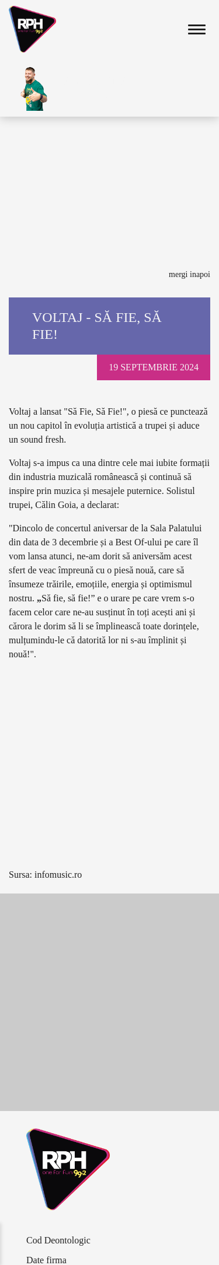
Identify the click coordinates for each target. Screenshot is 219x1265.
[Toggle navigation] (196, 29)
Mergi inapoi (189, 274)
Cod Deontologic (58, 1240)
